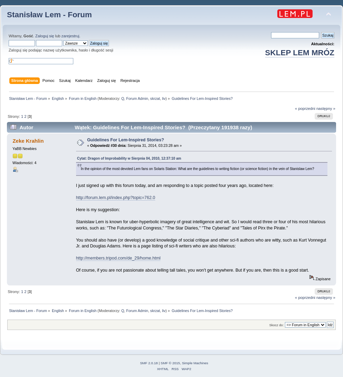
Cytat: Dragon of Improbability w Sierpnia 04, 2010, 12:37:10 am (129, 158)
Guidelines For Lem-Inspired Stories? (125, 140)
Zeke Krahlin (28, 141)
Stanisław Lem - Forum (49, 14)
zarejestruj (71, 36)
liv (164, 98)
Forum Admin (137, 98)
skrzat (155, 98)
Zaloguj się (44, 36)
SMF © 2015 (170, 363)
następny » (325, 108)
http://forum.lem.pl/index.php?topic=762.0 (115, 197)
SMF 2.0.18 (149, 363)
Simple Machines (195, 363)
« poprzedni (305, 108)
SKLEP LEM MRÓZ (299, 52)
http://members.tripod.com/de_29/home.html (118, 258)
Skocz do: (276, 325)
